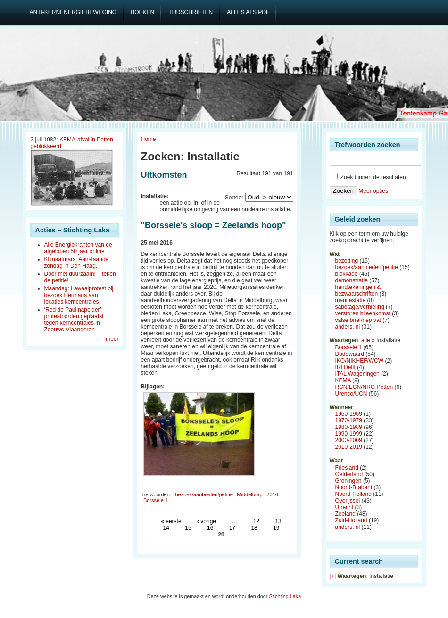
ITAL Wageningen (357, 374)
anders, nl (347, 326)
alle (365, 340)
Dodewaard (349, 354)
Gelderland (349, 474)
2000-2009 (348, 440)
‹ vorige (206, 521)
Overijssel (347, 500)
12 (256, 521)
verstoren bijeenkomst (362, 313)
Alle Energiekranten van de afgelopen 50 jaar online (78, 248)
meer (112, 339)
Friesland (346, 467)
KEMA (343, 380)
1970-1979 (348, 420)
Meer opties (373, 191)
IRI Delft (345, 367)
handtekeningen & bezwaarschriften (358, 290)
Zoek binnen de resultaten (369, 177)
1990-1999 (348, 433)
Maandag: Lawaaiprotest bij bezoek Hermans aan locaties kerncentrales (79, 295)
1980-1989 (348, 427)
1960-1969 (348, 414)
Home (148, 139)
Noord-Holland (353, 494)
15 (188, 528)
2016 (272, 494)
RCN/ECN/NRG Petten (364, 387)
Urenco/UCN (351, 393)
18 (254, 528)
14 (166, 528)
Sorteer (234, 197)
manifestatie (350, 300)
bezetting (346, 260)
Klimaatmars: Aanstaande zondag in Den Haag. (76, 262)
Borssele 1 (155, 500)
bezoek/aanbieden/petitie (203, 494)
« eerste (171, 521)
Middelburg (249, 494)
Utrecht (344, 507)
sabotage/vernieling (359, 307)
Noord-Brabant (354, 487)
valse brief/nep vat (358, 320)
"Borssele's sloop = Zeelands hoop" (213, 225)
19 (276, 528)
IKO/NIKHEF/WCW (359, 360)
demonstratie (351, 280)
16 (210, 528)
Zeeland (345, 514)
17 (232, 528)
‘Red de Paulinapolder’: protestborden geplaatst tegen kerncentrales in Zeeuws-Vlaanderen (74, 319)
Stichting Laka (285, 596)
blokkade (346, 274)
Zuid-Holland (351, 520)
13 (278, 521)
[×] (333, 576)
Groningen (348, 481)
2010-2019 (348, 447)
